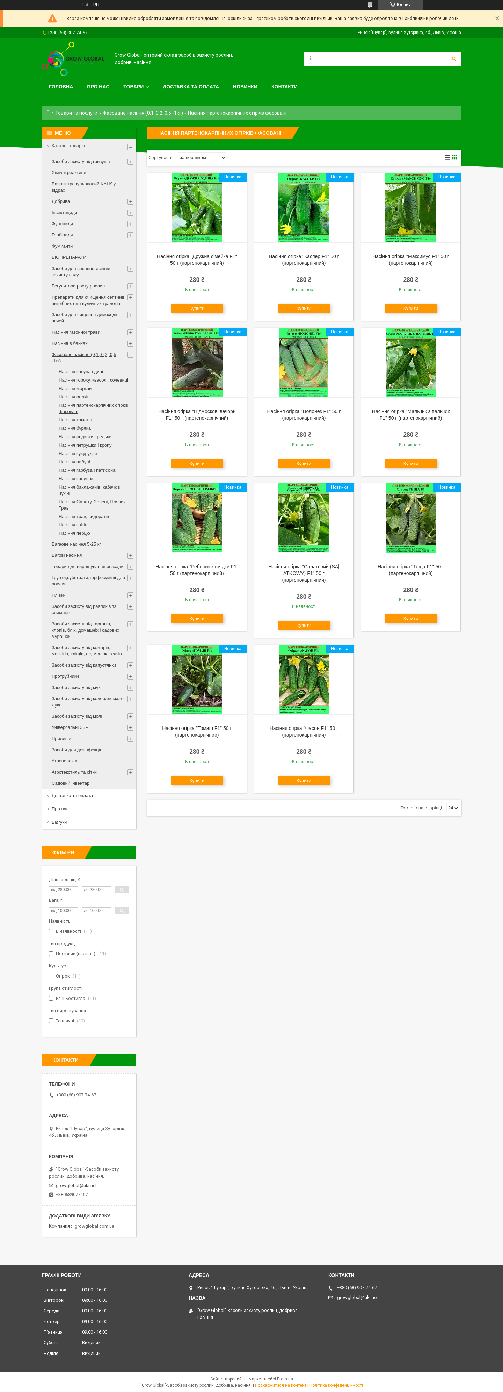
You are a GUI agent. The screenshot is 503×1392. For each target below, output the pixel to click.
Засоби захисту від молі (77, 716)
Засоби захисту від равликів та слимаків (84, 609)
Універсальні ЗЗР (70, 727)
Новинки (245, 87)
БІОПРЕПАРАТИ (69, 257)
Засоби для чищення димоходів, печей (86, 318)
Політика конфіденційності (336, 1385)
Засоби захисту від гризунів (81, 161)
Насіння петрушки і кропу (85, 445)
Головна (61, 87)
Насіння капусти (76, 478)
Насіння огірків (74, 396)
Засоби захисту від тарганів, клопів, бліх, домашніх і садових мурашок (85, 630)
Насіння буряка (75, 428)
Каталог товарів (68, 145)
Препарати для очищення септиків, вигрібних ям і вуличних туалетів (89, 300)
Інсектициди (64, 212)
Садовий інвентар (70, 783)
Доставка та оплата (191, 87)
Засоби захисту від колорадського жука (88, 702)
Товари (133, 87)
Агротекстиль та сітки (74, 772)
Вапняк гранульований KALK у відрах (84, 187)
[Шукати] (454, 59)
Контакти (284, 87)
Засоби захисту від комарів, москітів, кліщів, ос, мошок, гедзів (87, 650)
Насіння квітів (73, 524)
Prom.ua (285, 1379)
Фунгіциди (62, 223)
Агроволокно (65, 761)
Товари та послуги (76, 113)
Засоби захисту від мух (76, 687)
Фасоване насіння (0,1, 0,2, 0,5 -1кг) (143, 113)
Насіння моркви (75, 388)
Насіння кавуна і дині (81, 371)
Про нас (98, 87)
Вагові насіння (67, 555)
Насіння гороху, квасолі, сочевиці (93, 380)
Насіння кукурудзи (78, 453)
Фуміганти (62, 246)
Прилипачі (62, 738)
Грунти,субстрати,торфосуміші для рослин (88, 581)
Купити (197, 308)
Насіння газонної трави (76, 332)
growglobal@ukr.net (76, 1185)
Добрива (61, 201)
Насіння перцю (74, 533)
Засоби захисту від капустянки (84, 665)
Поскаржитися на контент (280, 1385)
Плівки (59, 595)
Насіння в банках (70, 343)
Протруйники (65, 676)
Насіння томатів (75, 419)
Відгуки (59, 822)
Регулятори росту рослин (78, 286)
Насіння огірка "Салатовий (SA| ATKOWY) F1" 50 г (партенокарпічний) (304, 573)
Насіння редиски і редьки (85, 436)
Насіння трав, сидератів (84, 516)
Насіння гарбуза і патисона (87, 470)
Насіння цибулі (74, 461)
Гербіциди (62, 234)
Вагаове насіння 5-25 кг (76, 544)
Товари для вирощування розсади (88, 566)
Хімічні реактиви (69, 172)
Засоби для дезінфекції (76, 749)
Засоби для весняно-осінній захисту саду (81, 271)
